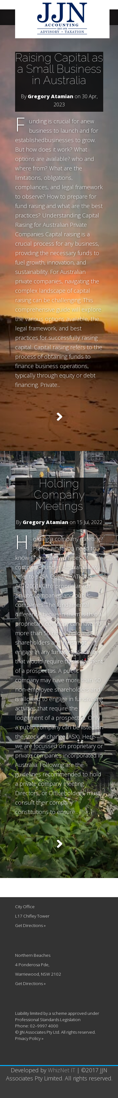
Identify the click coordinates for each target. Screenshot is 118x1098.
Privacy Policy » (29, 1038)
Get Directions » (30, 925)
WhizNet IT (61, 1070)
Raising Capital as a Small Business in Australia (59, 69)
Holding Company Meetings (59, 494)
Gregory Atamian (50, 96)
